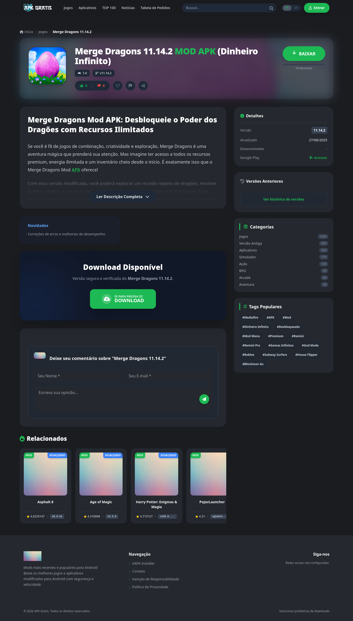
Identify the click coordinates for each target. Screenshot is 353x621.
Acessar (318, 157)
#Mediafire (250, 317)
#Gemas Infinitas (280, 345)
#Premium (275, 336)
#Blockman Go (253, 364)
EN (296, 8)
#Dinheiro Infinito (255, 327)
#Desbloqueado (288, 327)
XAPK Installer (142, 563)
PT (287, 8)
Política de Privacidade (148, 587)
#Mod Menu (251, 336)
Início (26, 31)
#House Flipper (306, 355)
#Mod (287, 317)
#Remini (298, 336)
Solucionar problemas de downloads (304, 611)
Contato (137, 571)
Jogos (43, 31)
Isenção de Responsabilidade (154, 579)
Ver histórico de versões (283, 199)
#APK (270, 317)
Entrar (317, 7)
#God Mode (310, 345)
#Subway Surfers (275, 355)
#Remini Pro (251, 345)
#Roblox (248, 355)
